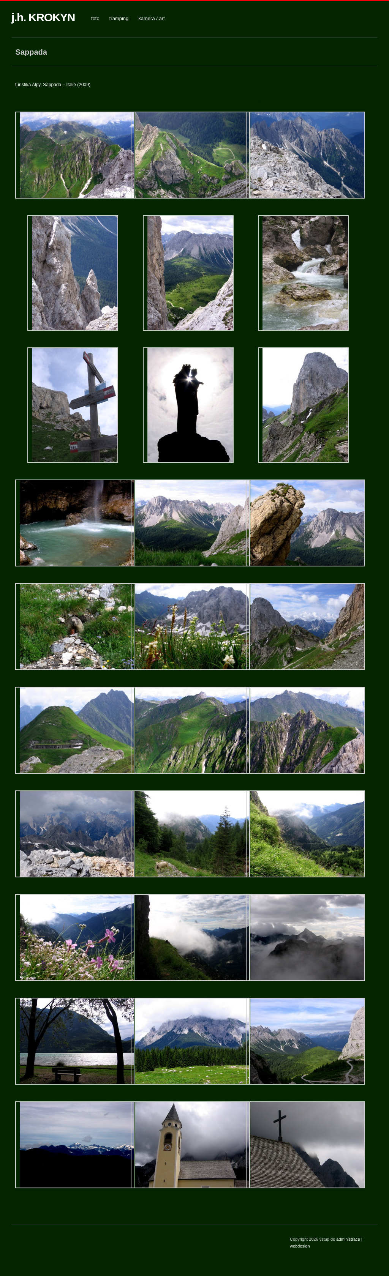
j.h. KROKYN (43, 17)
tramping (119, 18)
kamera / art (151, 18)
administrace (348, 1239)
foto (95, 18)
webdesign (300, 1246)
